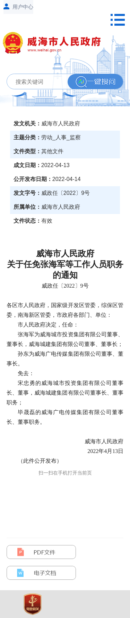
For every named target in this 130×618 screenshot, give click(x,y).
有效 (46, 221)
